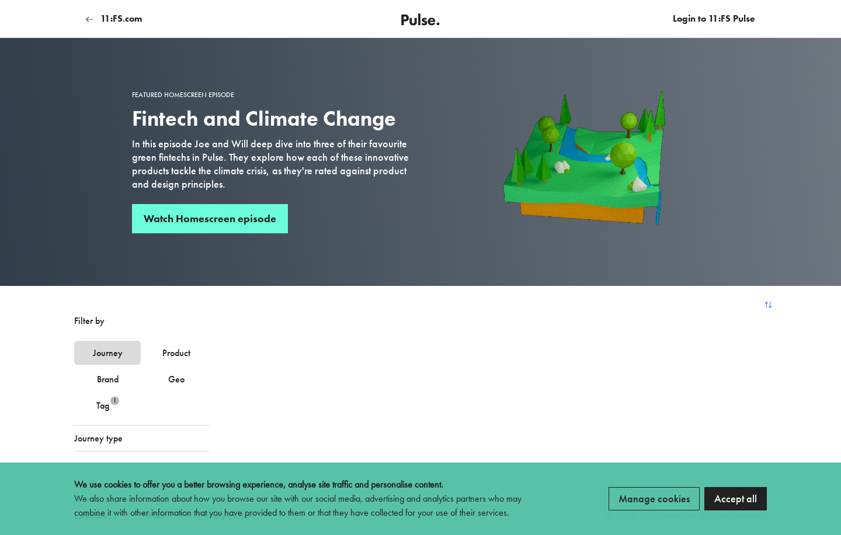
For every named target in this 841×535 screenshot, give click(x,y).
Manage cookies (654, 498)
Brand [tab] (108, 379)
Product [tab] (176, 353)
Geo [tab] (176, 379)
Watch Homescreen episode (210, 218)
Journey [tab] (108, 353)
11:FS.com (114, 18)
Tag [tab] (107, 404)
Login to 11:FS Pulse (714, 18)
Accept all (735, 498)
